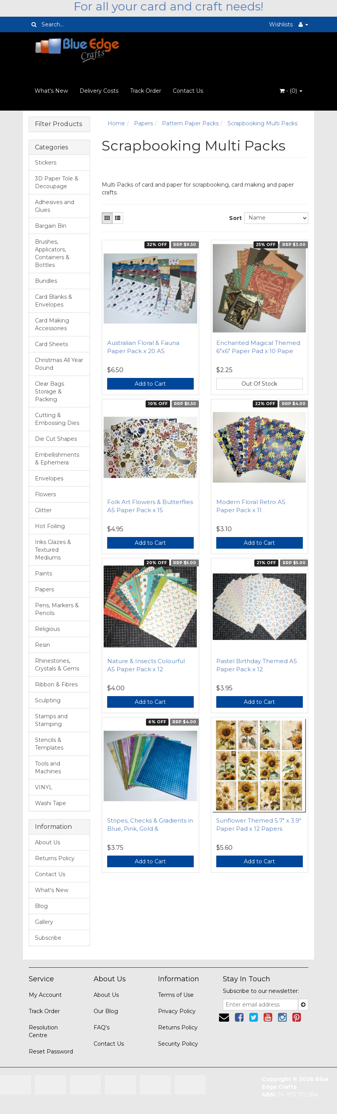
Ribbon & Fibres (56, 684)
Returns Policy (55, 858)
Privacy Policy (177, 1011)
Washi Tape (50, 803)
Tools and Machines (48, 767)
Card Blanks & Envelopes (53, 300)
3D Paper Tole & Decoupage (56, 182)
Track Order (145, 90)
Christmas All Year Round (59, 364)
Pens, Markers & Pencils (57, 609)
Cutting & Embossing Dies (57, 419)
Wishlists (281, 24)
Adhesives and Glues (54, 206)
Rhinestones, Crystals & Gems (57, 664)
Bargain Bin (50, 225)
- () (291, 90)
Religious (47, 628)
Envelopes (49, 478)
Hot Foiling (50, 526)
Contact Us (188, 90)
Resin (42, 644)
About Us (47, 842)
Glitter (43, 510)
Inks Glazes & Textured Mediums (53, 550)
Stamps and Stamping (51, 720)
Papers (44, 589)
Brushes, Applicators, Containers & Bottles (52, 253)
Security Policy (178, 1043)
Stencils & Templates (49, 743)
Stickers (45, 162)
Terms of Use (176, 994)
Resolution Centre (43, 1031)
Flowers (45, 494)
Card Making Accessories (52, 324)
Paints (43, 573)
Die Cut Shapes (56, 438)
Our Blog (106, 1011)
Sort (233, 218)
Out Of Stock (259, 383)
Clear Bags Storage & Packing (49, 391)
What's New (51, 90)
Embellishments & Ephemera (57, 458)
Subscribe (48, 937)
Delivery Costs (99, 90)
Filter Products (58, 124)
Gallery (44, 921)
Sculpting (48, 700)
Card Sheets (51, 344)
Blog (41, 906)
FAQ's (101, 1027)
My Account (45, 994)
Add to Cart (150, 383)
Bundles (46, 280)
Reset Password (51, 1051)
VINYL (43, 787)
